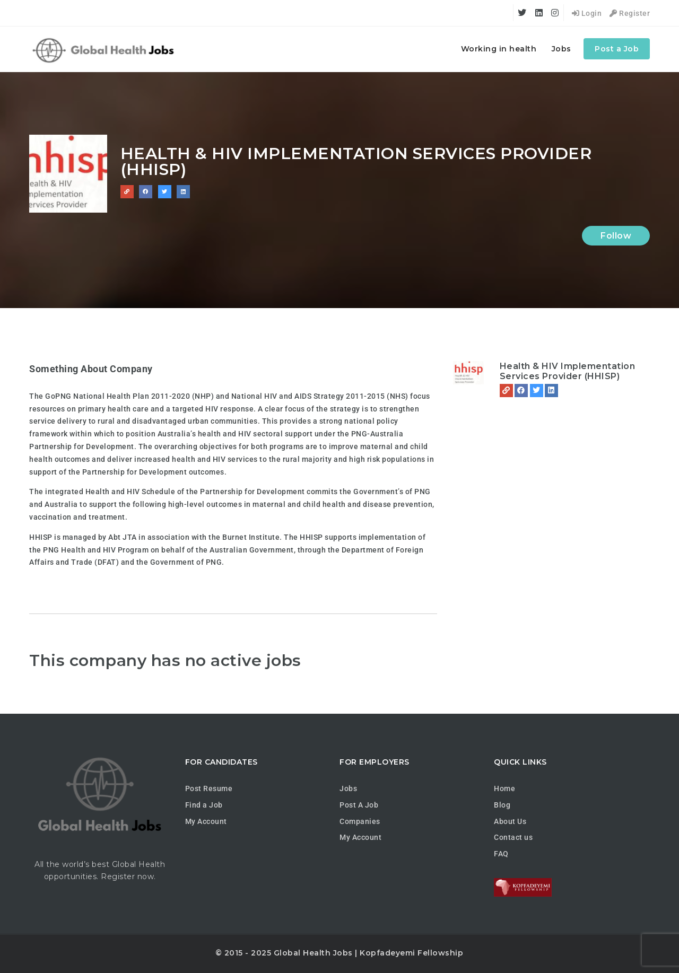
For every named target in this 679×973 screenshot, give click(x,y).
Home (504, 788)
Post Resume (209, 788)
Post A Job (359, 805)
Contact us (513, 837)
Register (630, 13)
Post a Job (617, 49)
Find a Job (204, 805)
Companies (360, 821)
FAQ (501, 853)
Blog (502, 805)
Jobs (561, 49)
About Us (510, 821)
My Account (206, 821)
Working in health (499, 49)
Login (587, 13)
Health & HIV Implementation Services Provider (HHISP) (568, 371)
